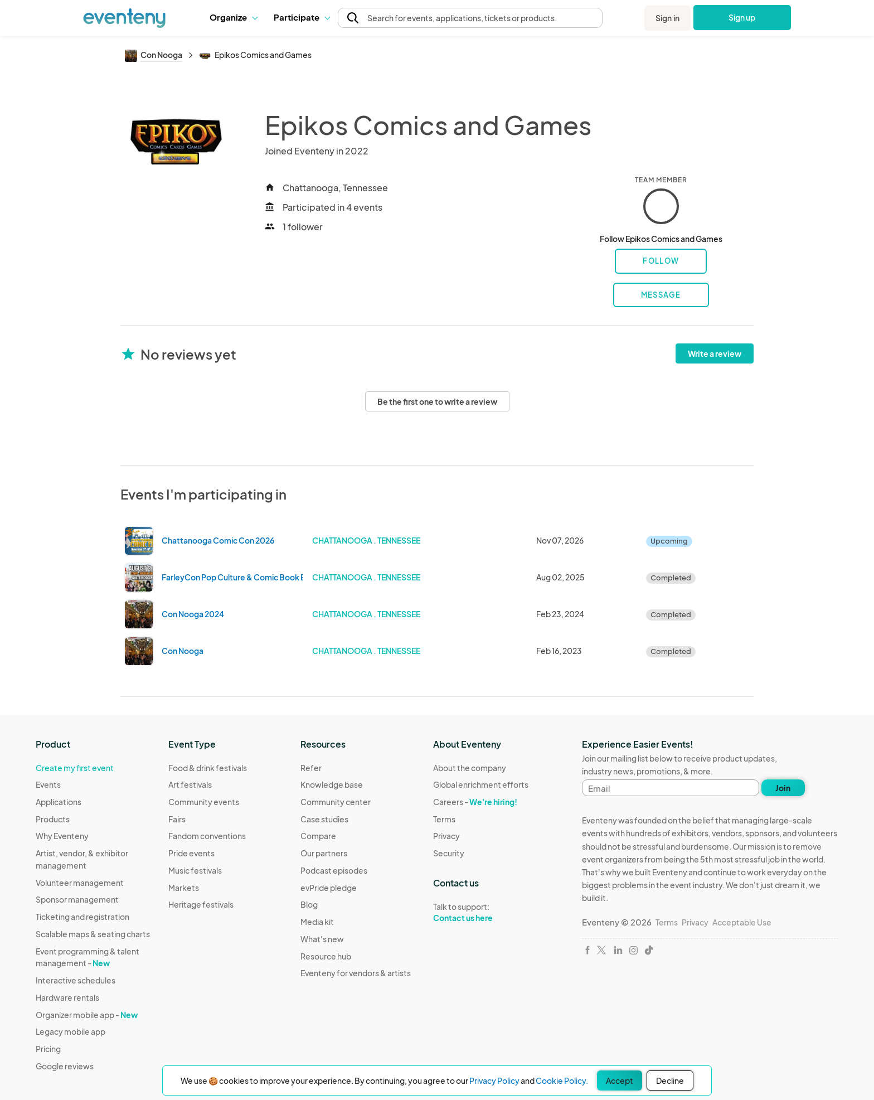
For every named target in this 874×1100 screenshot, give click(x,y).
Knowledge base (331, 784)
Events (48, 784)
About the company (469, 768)
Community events (203, 802)
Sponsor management (77, 899)
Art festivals (190, 784)
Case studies (324, 819)
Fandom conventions (207, 836)
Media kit (317, 922)
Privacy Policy (494, 1080)
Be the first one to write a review (437, 401)
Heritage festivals (201, 904)
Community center (335, 802)
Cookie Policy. (562, 1080)
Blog (309, 904)
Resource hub (325, 956)
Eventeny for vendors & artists (355, 973)
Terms (444, 819)
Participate (301, 17)
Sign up (742, 17)
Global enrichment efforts (480, 784)
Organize (233, 17)
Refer (311, 768)
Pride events (191, 853)
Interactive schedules (75, 980)
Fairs (177, 819)
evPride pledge (328, 888)
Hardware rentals (67, 997)
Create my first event (75, 768)
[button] (233, 17)
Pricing (48, 1049)
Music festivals (195, 870)
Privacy (446, 836)
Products (53, 819)
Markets (183, 888)
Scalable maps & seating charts (93, 934)
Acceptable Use (741, 922)
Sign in (667, 18)
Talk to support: (480, 913)
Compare (318, 836)
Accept (619, 1080)
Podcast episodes (333, 870)
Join (782, 788)
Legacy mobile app (70, 1031)
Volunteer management (80, 883)
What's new (322, 939)
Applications (58, 802)
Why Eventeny (62, 836)
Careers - (475, 802)
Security (448, 853)
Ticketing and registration (82, 917)
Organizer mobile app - (87, 1015)
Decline (670, 1080)
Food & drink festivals (207, 768)
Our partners (323, 853)
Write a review (714, 353)
